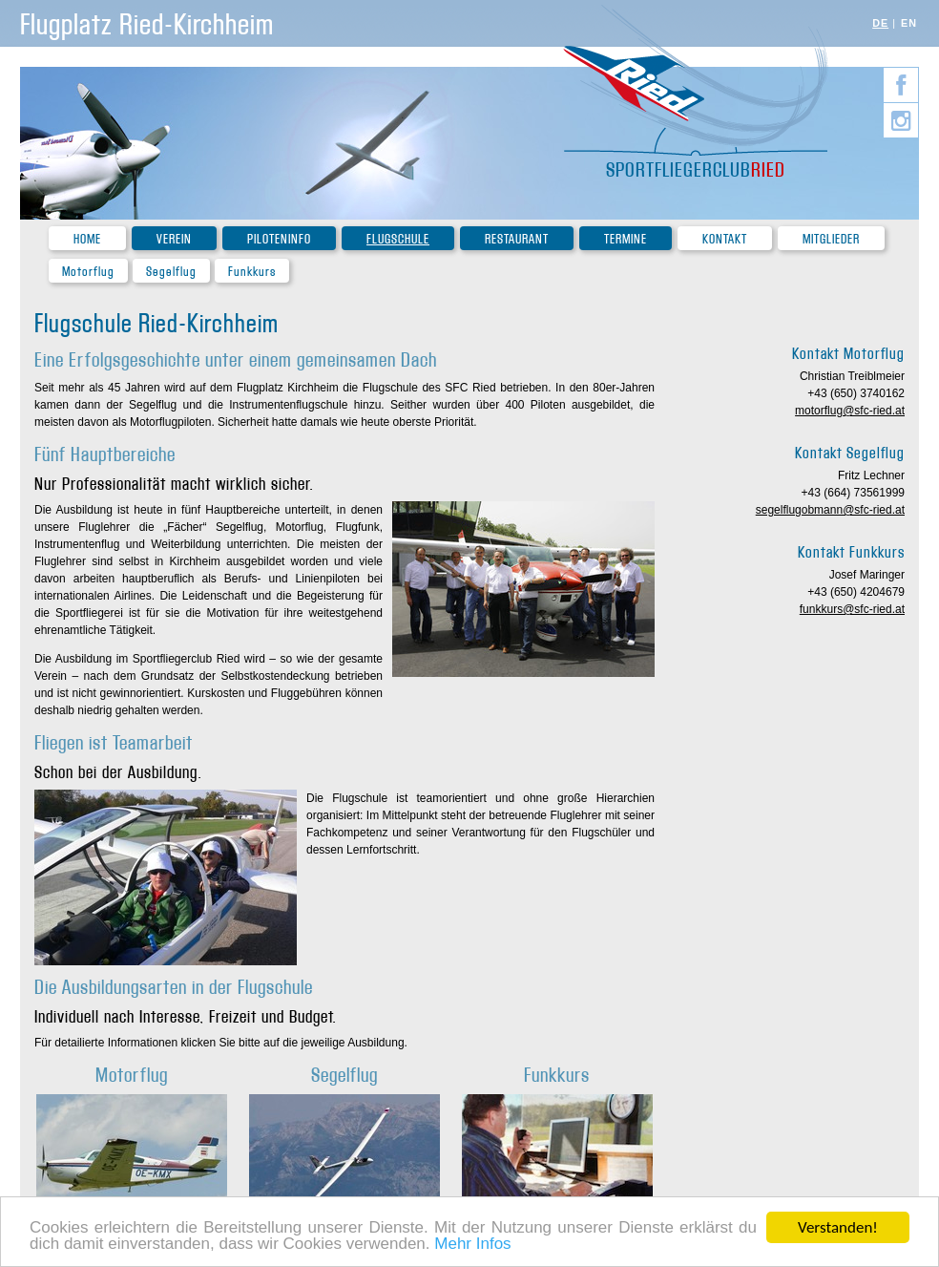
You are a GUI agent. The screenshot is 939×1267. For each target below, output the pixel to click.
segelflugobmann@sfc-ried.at (830, 510)
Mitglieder (831, 239)
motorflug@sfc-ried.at (850, 410)
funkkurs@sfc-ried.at (852, 609)
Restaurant (517, 239)
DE (880, 23)
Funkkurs (252, 272)
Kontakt (724, 239)
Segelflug (171, 272)
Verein (174, 239)
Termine (625, 239)
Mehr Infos (472, 1244)
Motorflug (88, 272)
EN (909, 23)
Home (87, 239)
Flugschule (397, 239)
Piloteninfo (279, 239)
